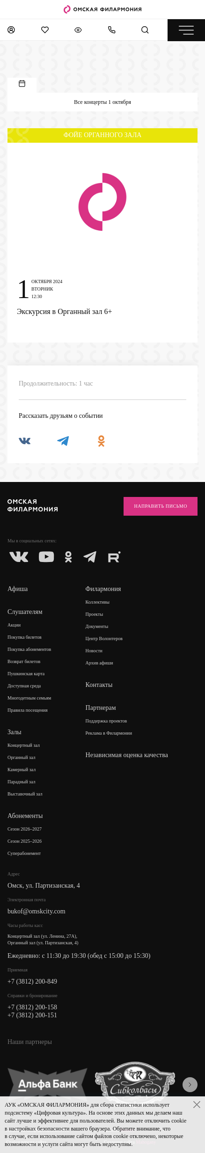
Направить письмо (160, 506)
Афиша (17, 588)
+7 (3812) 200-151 (32, 1015)
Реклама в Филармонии (109, 733)
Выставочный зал (25, 793)
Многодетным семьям (29, 698)
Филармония (103, 588)
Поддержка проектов (106, 720)
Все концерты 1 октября (102, 102)
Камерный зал (21, 769)
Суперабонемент (24, 853)
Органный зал (21, 757)
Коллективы (98, 602)
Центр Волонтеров (104, 638)
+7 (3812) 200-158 (32, 1007)
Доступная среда (24, 685)
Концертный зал (23, 745)
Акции (14, 625)
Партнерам (101, 707)
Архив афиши (99, 662)
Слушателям (25, 611)
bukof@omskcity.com (36, 911)
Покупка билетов (24, 637)
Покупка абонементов (29, 649)
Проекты (94, 614)
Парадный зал (21, 781)
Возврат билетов (23, 661)
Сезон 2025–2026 (24, 841)
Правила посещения (27, 710)
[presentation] (190, 1084)
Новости (94, 650)
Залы (14, 732)
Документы (97, 626)
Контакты (99, 684)
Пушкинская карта (25, 673)
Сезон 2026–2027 (24, 829)
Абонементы (25, 815)
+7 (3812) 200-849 (32, 981)
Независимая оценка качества (127, 755)
